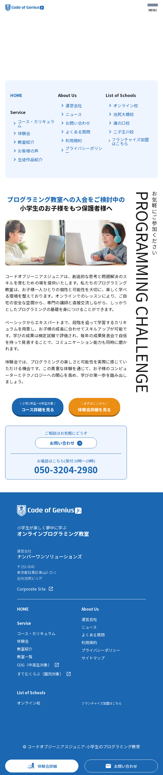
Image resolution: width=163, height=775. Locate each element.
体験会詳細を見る (94, 407)
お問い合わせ (78, 123)
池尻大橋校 (123, 114)
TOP (9, 32)
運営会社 (74, 105)
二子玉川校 (123, 132)
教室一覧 (24, 656)
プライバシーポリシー (83, 150)
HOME (16, 95)
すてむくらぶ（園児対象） (44, 673)
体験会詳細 (42, 766)
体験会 (24, 133)
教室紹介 (26, 142)
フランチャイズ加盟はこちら (130, 141)
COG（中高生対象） (38, 664)
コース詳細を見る (37, 407)
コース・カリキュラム (36, 123)
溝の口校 (121, 123)
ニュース (74, 114)
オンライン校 (125, 105)
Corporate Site (35, 588)
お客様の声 (28, 151)
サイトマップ (93, 658)
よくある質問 (78, 132)
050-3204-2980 (66, 469)
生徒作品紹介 (30, 159)
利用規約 (74, 140)
